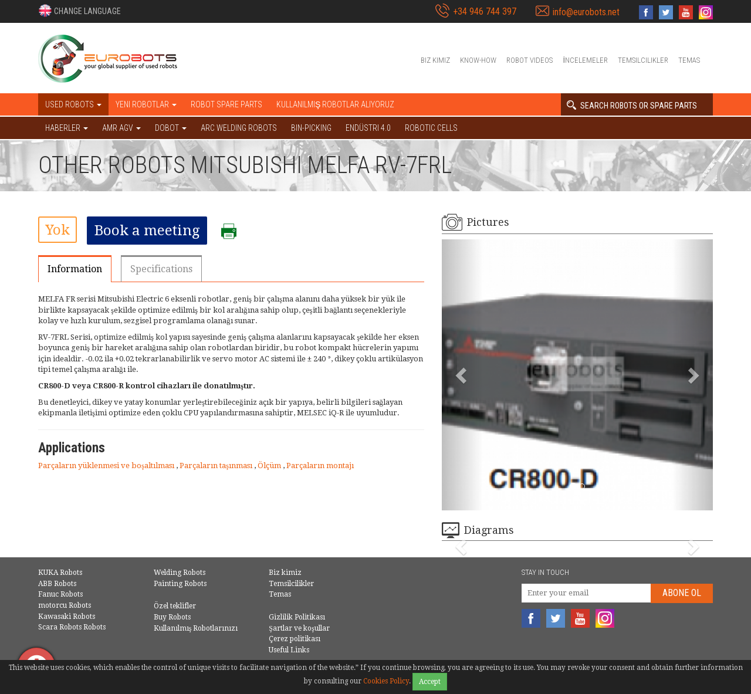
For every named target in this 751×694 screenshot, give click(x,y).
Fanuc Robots (60, 594)
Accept (430, 682)
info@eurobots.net (586, 12)
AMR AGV (121, 128)
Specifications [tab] (161, 269)
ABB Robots (57, 584)
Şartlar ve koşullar (299, 628)
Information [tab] (75, 269)
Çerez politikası (294, 639)
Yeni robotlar (146, 104)
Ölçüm (270, 465)
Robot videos (529, 60)
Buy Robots (172, 617)
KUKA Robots (60, 572)
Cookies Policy (386, 681)
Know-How (478, 60)
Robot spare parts (226, 104)
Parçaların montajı (320, 465)
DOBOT (171, 128)
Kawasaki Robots (66, 616)
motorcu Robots (64, 605)
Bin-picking (311, 128)
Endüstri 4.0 (368, 128)
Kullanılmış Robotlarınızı (196, 628)
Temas (689, 60)
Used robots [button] (73, 104)
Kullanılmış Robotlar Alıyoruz (335, 104)
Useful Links (289, 650)
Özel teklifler (175, 606)
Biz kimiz (435, 60)
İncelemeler (585, 60)
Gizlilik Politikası (297, 617)
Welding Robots (179, 572)
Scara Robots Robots (72, 627)
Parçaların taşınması (217, 465)
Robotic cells (431, 128)
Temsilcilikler (643, 60)
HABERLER (66, 128)
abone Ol (681, 592)
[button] (79, 11)
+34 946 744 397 (484, 11)
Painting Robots (180, 584)
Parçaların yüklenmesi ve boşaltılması (107, 465)
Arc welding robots (239, 128)
